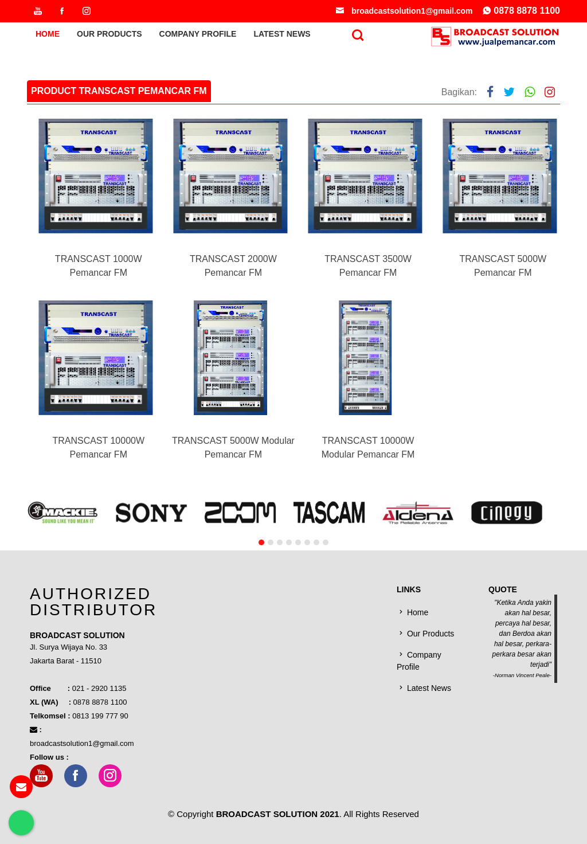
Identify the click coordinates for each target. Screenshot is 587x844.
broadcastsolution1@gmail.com (403, 12)
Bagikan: (459, 92)
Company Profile (198, 36)
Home (48, 36)
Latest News (281, 36)
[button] (261, 569)
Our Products (109, 36)
